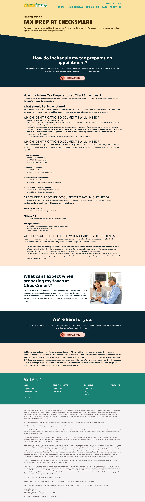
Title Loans (28, 395)
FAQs (87, 395)
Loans (61, 7)
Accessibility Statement (49, 497)
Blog (86, 392)
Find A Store (92, 7)
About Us (88, 389)
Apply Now (117, 3)
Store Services (75, 7)
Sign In (108, 3)
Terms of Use (37, 497)
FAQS (104, 7)
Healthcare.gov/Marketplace (48, 211)
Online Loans (29, 398)
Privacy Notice (28, 497)
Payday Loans (29, 389)
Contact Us (115, 7)
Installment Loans (31, 392)
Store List (57, 392)
